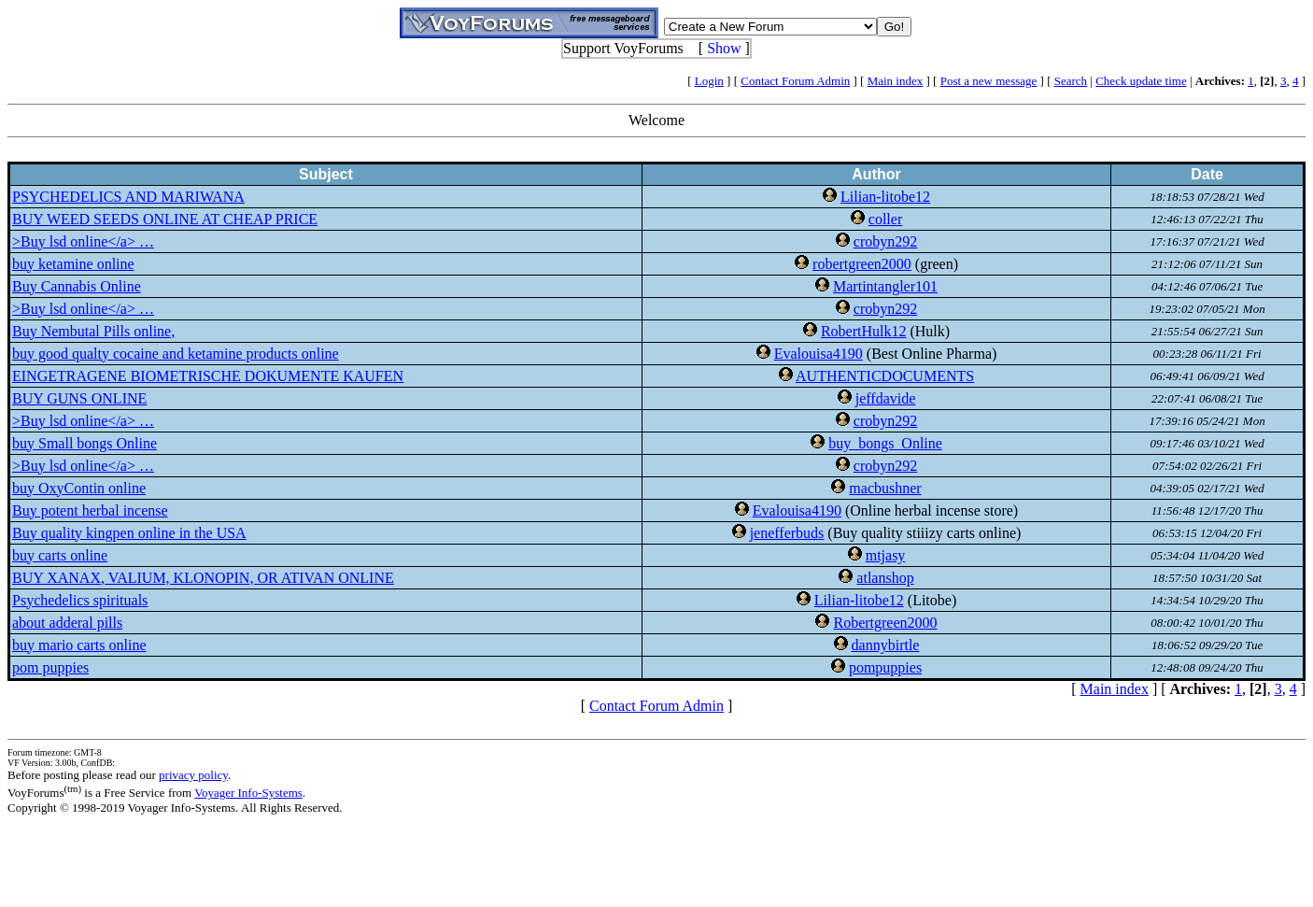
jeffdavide (885, 398)
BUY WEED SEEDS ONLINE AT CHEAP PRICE (165, 219)
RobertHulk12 (864, 331)
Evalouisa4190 (818, 353)
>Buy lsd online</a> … (83, 241)
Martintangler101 (885, 286)
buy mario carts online (79, 645)
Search (1070, 81)
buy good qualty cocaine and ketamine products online (175, 353)
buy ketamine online (73, 264)
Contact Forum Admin (795, 81)
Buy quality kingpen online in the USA (129, 533)
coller (885, 219)
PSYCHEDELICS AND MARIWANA (128, 197)
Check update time (1140, 81)
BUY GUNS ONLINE (79, 398)
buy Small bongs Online (84, 443)
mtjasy (886, 555)
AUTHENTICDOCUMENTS (885, 376)
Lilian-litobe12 (885, 197)
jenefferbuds (787, 533)
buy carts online (59, 555)
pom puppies (50, 667)
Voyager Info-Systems (248, 793)
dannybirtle (886, 645)
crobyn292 (885, 241)
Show (724, 48)
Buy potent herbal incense (90, 510)
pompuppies (885, 667)
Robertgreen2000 (885, 623)
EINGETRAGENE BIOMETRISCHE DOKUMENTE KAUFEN (207, 376)
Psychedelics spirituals (80, 600)
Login (709, 81)
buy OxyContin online (79, 488)
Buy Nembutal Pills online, (93, 331)
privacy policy (193, 775)
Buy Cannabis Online (76, 286)
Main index (896, 81)
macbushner (885, 488)
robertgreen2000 (861, 264)
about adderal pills (67, 623)
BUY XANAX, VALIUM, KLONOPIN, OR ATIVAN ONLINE (203, 578)
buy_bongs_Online (885, 443)
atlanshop (884, 578)
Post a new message (989, 81)
